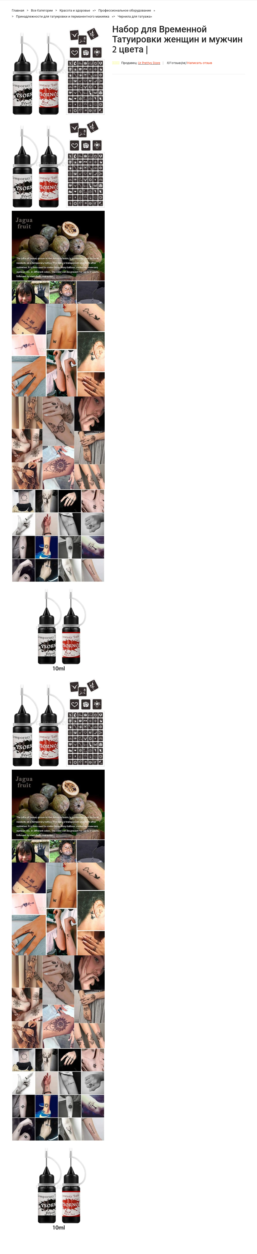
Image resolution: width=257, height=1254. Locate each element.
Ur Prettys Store (149, 63)
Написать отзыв (199, 63)
